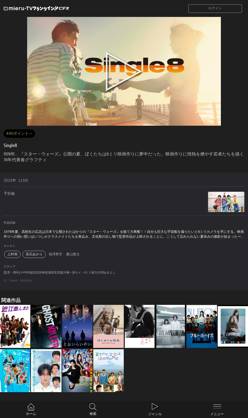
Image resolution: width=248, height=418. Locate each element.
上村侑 (12, 254)
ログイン (215, 8)
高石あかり (34, 254)
